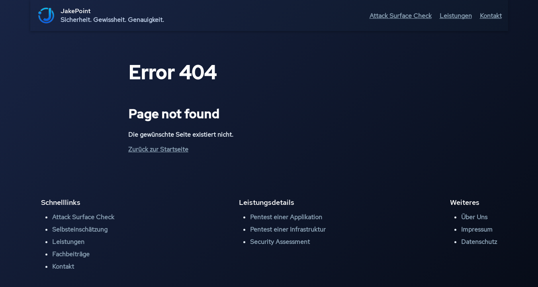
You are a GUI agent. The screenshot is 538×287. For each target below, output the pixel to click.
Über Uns (474, 217)
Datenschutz (479, 242)
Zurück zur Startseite (158, 149)
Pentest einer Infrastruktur (288, 229)
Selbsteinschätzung (80, 229)
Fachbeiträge (71, 254)
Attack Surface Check (401, 16)
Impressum (477, 229)
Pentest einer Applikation (286, 217)
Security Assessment (280, 242)
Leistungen (456, 16)
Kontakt (491, 16)
